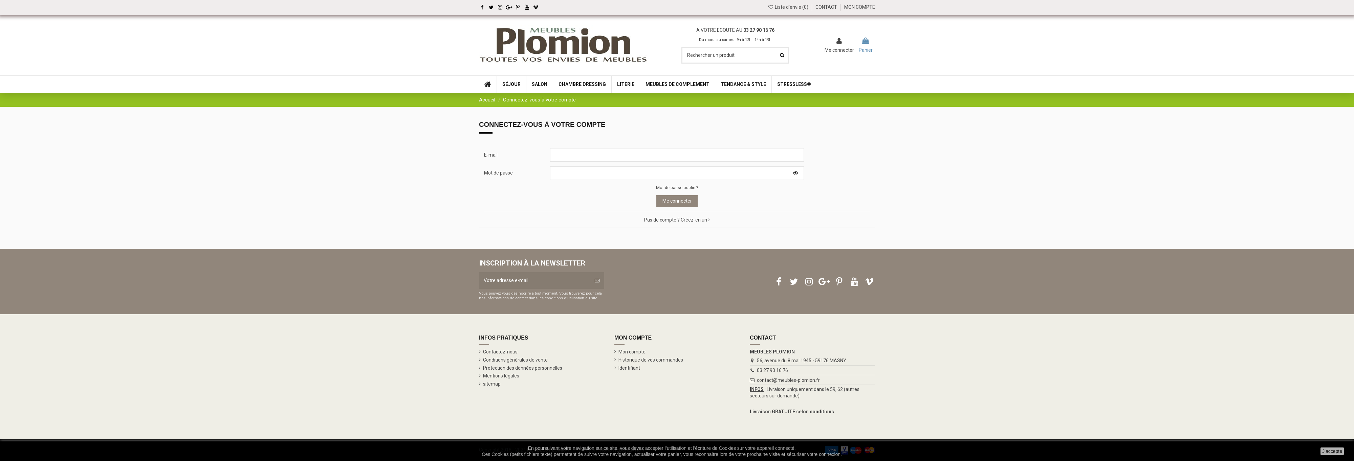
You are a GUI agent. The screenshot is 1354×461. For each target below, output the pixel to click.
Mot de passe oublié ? (677, 187)
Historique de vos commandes (650, 360)
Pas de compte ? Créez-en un (677, 220)
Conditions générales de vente (515, 360)
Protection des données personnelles (522, 368)
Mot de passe (498, 173)
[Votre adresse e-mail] (534, 280)
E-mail (491, 155)
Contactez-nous (500, 351)
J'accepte (1332, 451)
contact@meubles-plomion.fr (788, 380)
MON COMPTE (859, 7)
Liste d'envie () (788, 7)
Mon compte (632, 351)
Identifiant (629, 368)
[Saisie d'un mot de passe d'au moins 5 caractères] (668, 173)
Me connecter (677, 201)
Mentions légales (501, 375)
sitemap (492, 384)
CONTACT (826, 7)
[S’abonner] (597, 280)
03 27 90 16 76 (758, 30)
